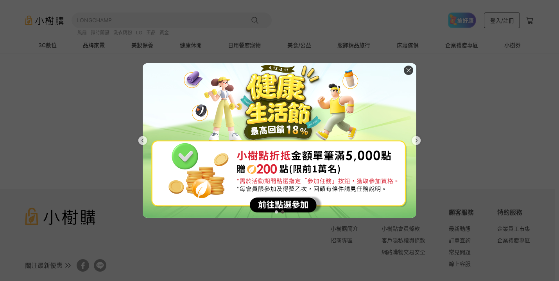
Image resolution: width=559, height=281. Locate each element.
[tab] (276, 211)
